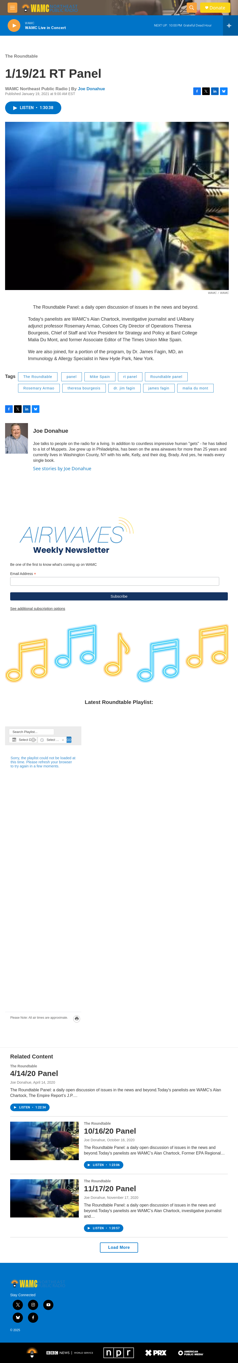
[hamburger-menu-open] (12, 8)
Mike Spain (100, 377)
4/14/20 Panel (34, 1073)
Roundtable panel (166, 377)
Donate (217, 7)
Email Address (23, 573)
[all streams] (230, 25)
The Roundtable (21, 56)
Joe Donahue (91, 88)
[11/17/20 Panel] (44, 1198)
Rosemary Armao (38, 388)
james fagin (159, 388)
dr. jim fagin (124, 388)
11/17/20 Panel (110, 1188)
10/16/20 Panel (110, 1131)
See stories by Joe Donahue (62, 468)
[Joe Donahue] (16, 438)
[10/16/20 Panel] (44, 1141)
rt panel (130, 377)
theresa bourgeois (84, 388)
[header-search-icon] (192, 8)
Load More (119, 1247)
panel (72, 377)
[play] (14, 26)
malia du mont (195, 388)
